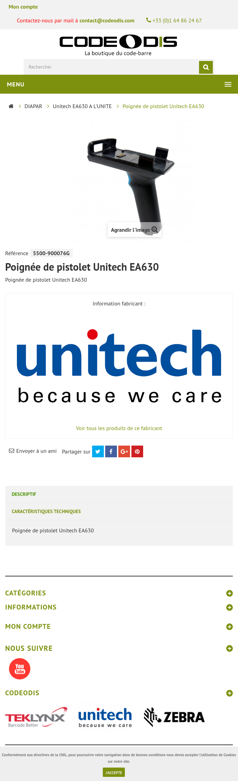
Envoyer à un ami (36, 451)
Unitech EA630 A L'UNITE (82, 106)
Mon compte (23, 6)
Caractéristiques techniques (46, 511)
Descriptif (24, 494)
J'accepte (114, 772)
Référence (16, 253)
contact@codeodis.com (106, 20)
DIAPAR (33, 106)
